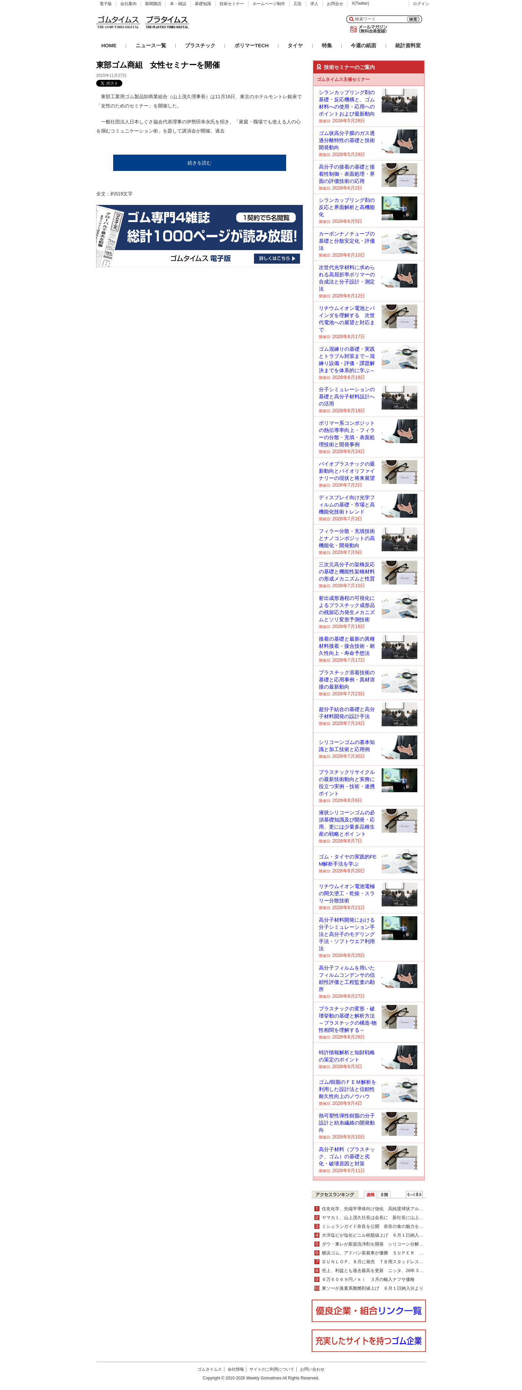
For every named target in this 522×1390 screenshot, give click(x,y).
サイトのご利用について (271, 1369)
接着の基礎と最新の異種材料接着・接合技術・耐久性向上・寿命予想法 (347, 646)
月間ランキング (384, 1194)
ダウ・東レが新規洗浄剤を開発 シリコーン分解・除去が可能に (386, 1244)
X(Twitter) (360, 3)
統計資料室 (408, 45)
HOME (109, 45)
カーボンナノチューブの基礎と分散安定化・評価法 (347, 241)
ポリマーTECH (251, 45)
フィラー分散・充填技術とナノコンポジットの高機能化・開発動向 (347, 538)
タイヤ (295, 45)
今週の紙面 (363, 45)
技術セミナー (232, 3)
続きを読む (199, 163)
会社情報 (236, 1369)
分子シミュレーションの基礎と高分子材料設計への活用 (347, 396)
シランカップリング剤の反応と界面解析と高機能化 (347, 207)
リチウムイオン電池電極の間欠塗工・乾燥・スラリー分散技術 (347, 893)
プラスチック (200, 45)
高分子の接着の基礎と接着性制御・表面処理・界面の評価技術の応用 (347, 174)
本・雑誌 (178, 3)
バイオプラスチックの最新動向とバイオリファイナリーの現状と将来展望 (347, 471)
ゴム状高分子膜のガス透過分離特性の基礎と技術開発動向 (347, 140)
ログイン (421, 3)
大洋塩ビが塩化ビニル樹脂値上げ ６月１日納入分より (377, 1235)
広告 (298, 3)
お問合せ (335, 3)
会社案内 (128, 3)
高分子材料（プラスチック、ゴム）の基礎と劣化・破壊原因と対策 (347, 1156)
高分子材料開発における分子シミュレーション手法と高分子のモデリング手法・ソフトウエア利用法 (347, 934)
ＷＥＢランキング (414, 1194)
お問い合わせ (312, 1369)
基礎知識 (203, 3)
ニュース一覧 (151, 45)
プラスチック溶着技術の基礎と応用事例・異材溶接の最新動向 (347, 680)
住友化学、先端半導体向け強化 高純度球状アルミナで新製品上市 (388, 1208)
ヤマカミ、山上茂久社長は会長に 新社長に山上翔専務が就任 (384, 1217)
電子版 (106, 3)
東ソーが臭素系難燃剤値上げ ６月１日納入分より (372, 1288)
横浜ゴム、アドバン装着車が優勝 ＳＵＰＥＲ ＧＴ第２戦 (381, 1252)
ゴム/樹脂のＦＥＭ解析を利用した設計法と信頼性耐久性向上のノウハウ (347, 1089)
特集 (327, 45)
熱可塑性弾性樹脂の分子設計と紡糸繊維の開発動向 (347, 1123)
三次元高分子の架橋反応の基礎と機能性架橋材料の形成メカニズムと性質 (347, 571)
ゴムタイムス (209, 1369)
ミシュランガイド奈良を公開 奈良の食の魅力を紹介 (375, 1226)
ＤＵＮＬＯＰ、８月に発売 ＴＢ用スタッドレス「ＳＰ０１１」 (386, 1261)
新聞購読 (153, 3)
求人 (314, 3)
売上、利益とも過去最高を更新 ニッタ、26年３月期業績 (379, 1270)
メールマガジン (367, 29)
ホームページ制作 (269, 3)
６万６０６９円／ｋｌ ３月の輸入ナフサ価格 (368, 1279)
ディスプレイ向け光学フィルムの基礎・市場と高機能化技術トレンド (347, 504)
